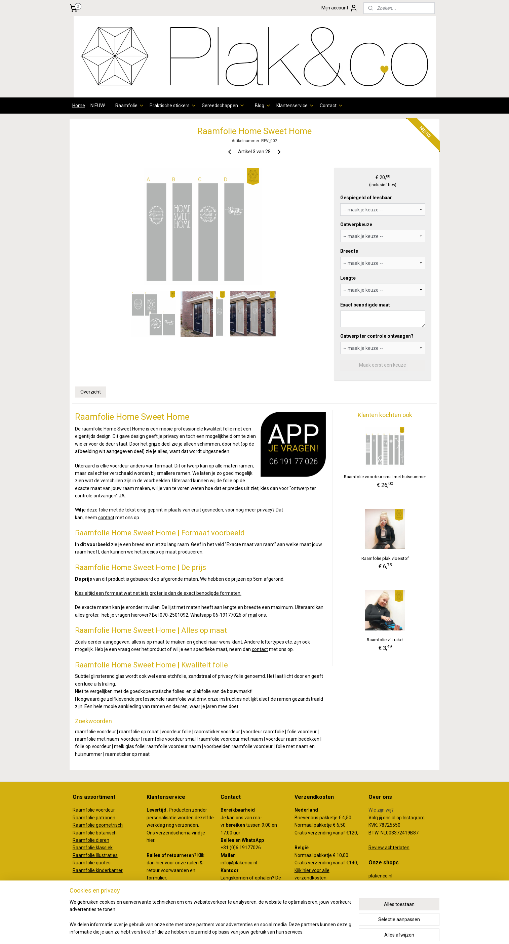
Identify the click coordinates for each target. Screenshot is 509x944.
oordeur (106, 810)
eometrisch (111, 825)
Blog (263, 105)
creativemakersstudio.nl (394, 890)
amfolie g (88, 825)
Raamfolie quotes (92, 862)
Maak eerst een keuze (382, 365)
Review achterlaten (388, 847)
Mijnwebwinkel (321, 932)
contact (106, 517)
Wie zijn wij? (381, 810)
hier (160, 862)
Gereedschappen (223, 105)
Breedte (349, 251)
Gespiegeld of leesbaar (366, 197)
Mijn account (339, 8)
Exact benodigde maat (365, 304)
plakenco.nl (380, 875)
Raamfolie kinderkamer (98, 870)
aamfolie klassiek (94, 847)
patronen (105, 817)
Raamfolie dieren (91, 840)
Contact (331, 105)
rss (239, 932)
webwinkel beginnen (264, 932)
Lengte (348, 278)
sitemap (227, 932)
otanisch (108, 832)
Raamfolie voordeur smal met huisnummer (385, 476)
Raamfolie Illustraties (95, 855)
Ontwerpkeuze (356, 224)
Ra (75, 825)
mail (252, 615)
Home (78, 105)
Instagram (414, 817)
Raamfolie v (85, 810)
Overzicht (90, 392)
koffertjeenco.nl (385, 883)
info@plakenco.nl (239, 862)
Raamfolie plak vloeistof (385, 558)
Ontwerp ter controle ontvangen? (377, 336)
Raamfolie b (86, 832)
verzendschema (173, 832)
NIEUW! (97, 105)
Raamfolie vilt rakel (385, 639)
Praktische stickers (173, 105)
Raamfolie (129, 105)
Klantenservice (295, 105)
